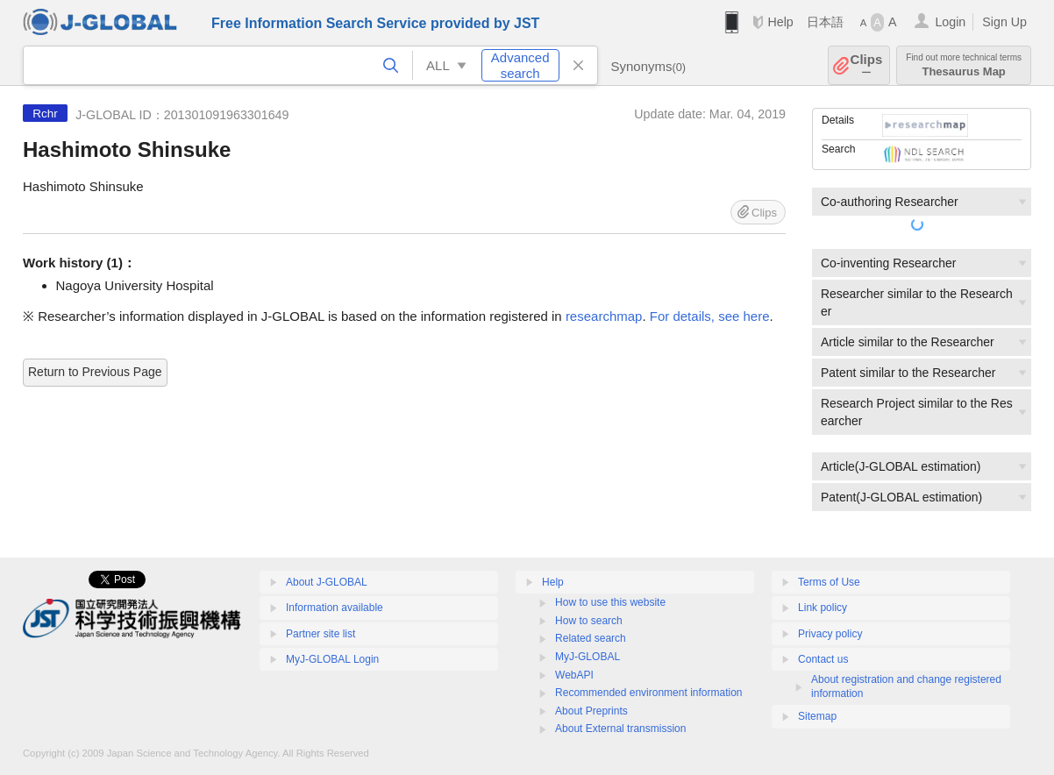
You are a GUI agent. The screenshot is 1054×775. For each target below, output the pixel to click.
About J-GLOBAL (326, 582)
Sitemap (817, 716)
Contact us (823, 659)
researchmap (604, 316)
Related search (590, 638)
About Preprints (591, 711)
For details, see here (710, 316)
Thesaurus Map (964, 65)
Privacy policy (830, 634)
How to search (589, 621)
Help (780, 22)
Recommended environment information (648, 692)
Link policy (822, 607)
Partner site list (320, 634)
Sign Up (1004, 22)
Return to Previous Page (95, 372)
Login (950, 22)
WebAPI (574, 675)
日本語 (825, 22)
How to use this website (610, 602)
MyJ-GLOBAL (587, 657)
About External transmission (620, 728)
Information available (334, 607)
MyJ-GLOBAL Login (332, 659)
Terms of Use (829, 582)
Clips (867, 65)
